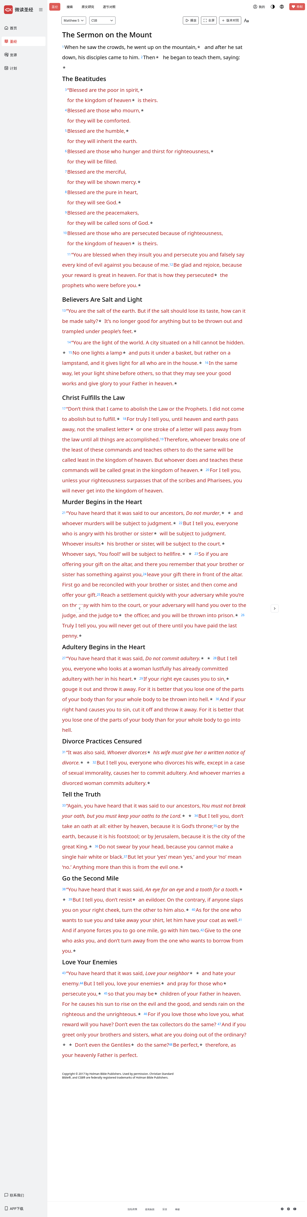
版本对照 (238, 20)
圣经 (55, 7)
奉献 (297, 7)
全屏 (217, 20)
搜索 (70, 7)
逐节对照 (109, 7)
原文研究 (88, 7)
